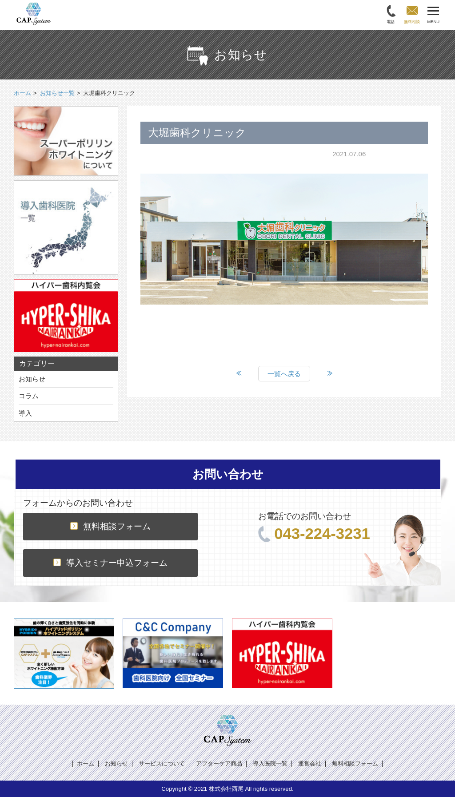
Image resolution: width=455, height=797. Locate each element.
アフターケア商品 (219, 763)
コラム (29, 396)
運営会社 (309, 763)
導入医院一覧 (270, 763)
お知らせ (32, 379)
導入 (25, 413)
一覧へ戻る (284, 373)
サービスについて (162, 763)
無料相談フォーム (110, 526)
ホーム (85, 763)
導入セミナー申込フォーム (110, 562)
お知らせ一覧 (57, 93)
